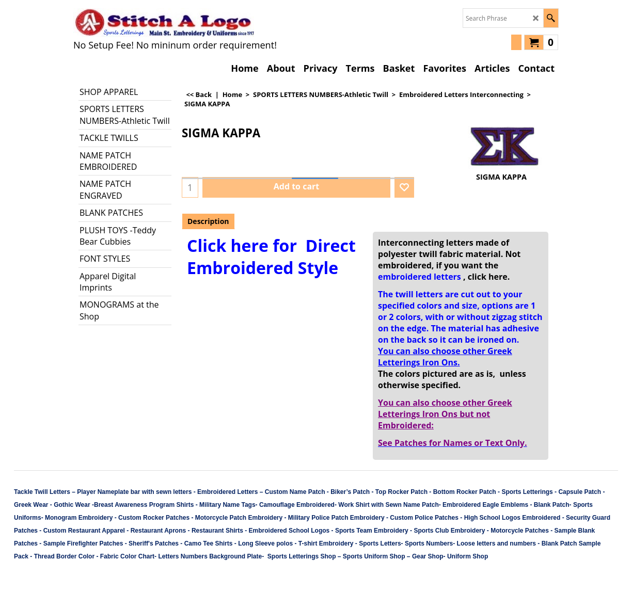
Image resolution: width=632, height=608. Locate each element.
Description (208, 221)
